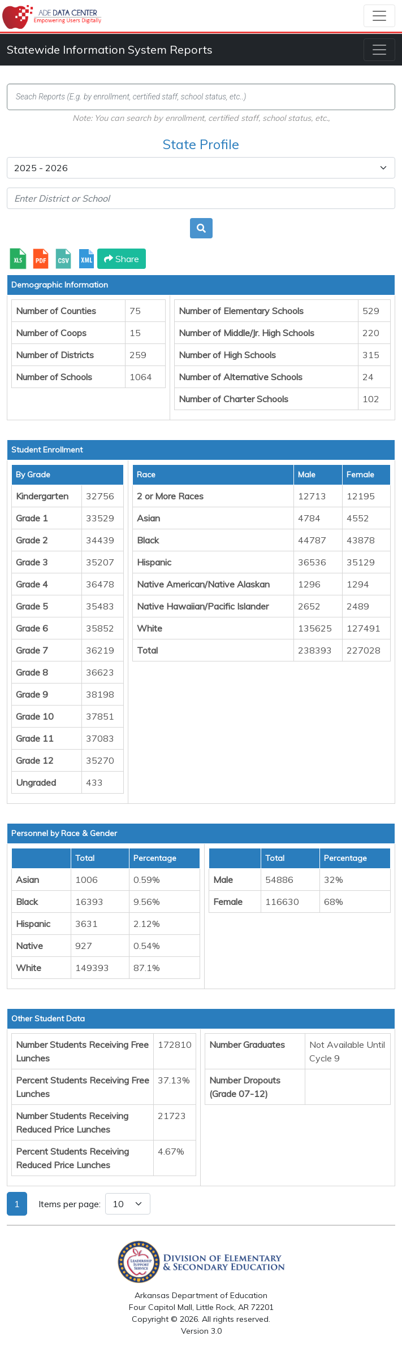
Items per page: (69, 1203)
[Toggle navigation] (379, 16)
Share (121, 258)
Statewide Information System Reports (110, 49)
